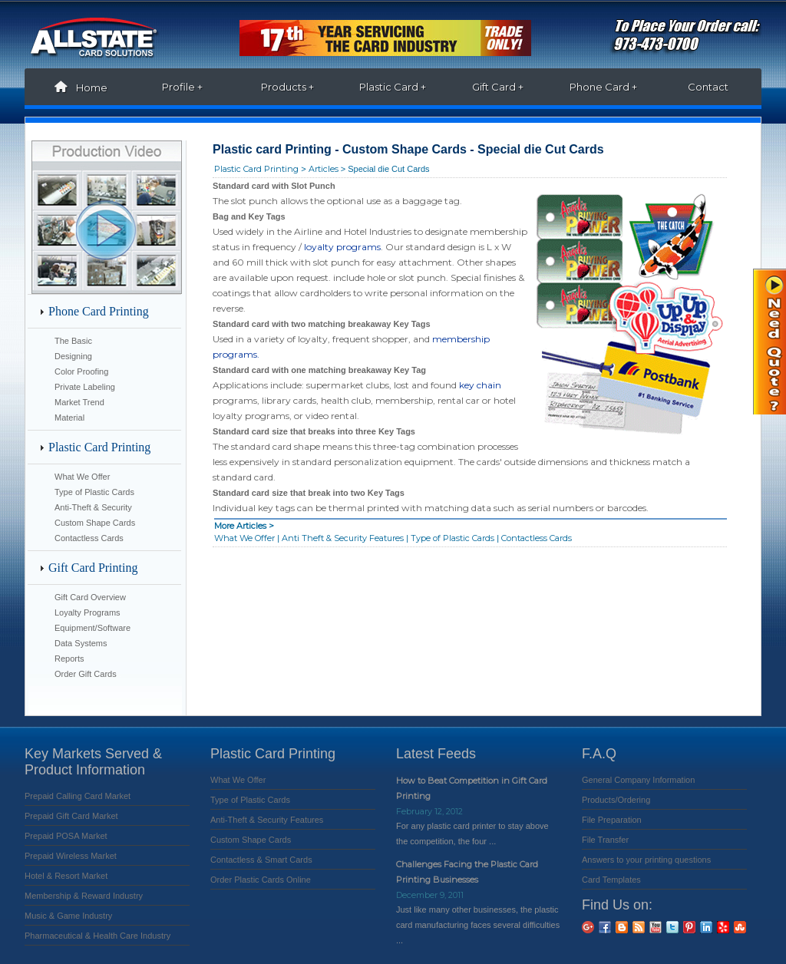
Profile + (182, 87)
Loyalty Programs (87, 612)
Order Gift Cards (85, 673)
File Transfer (605, 839)
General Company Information (638, 779)
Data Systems (80, 643)
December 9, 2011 (430, 895)
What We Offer (82, 476)
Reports (69, 658)
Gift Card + (497, 87)
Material (69, 417)
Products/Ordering (616, 799)
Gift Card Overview (90, 597)
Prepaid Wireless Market (71, 855)
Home (77, 87)
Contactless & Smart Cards (261, 859)
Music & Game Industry (68, 915)
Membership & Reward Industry (84, 895)
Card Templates (611, 879)
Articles (324, 168)
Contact (708, 87)
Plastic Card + (392, 87)
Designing (73, 356)
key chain (480, 385)
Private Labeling (84, 386)
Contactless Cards (90, 538)
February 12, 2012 (429, 811)
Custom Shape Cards (94, 522)
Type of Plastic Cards (94, 492)
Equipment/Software (92, 627)
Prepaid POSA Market (66, 835)
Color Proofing (81, 371)
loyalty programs (341, 247)
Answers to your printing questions (646, 859)
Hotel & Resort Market (66, 875)
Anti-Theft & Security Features (266, 819)
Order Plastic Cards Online (260, 879)
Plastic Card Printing (256, 168)
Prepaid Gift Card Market (71, 815)
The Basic (73, 340)
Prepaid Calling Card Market (77, 796)
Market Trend (79, 402)
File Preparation (612, 819)
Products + (287, 87)
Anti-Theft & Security (93, 507)
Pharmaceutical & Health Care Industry (97, 935)
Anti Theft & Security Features (343, 538)
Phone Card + (603, 87)
